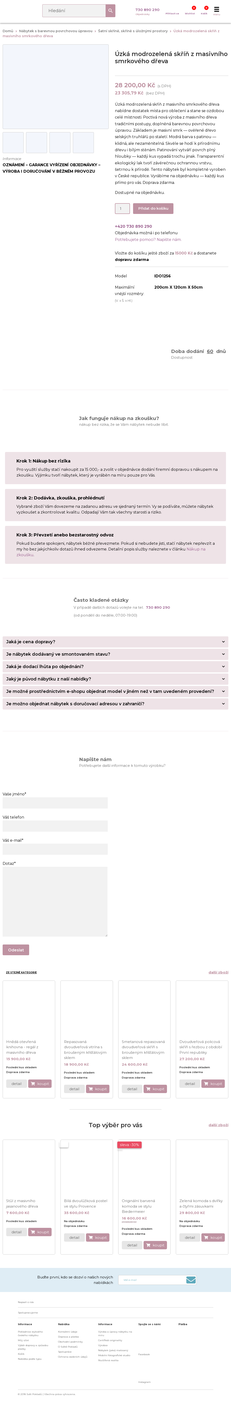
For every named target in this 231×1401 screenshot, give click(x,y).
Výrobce (103, 1345)
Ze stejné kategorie (21, 972)
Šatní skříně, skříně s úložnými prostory (133, 31)
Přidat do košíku (153, 208)
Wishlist (190, 13)
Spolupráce (65, 1351)
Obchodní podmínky (70, 1341)
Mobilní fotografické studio (114, 1355)
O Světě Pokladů (68, 1346)
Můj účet (23, 1340)
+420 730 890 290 (133, 226)
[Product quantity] (122, 208)
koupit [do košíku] (43, 1083)
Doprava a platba (68, 1336)
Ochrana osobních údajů (72, 1356)
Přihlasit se (172, 13)
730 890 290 (147, 9)
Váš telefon (55, 821)
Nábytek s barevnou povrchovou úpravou (55, 31)
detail (16, 1083)
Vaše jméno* (55, 798)
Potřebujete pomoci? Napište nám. (148, 239)
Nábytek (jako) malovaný (113, 1350)
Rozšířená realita (108, 1360)
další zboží (218, 972)
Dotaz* (55, 866)
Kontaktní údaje (67, 1331)
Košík (204, 13)
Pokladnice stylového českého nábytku (30, 1333)
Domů (8, 31)
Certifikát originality (110, 1340)
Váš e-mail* (55, 844)
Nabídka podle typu (30, 1358)
